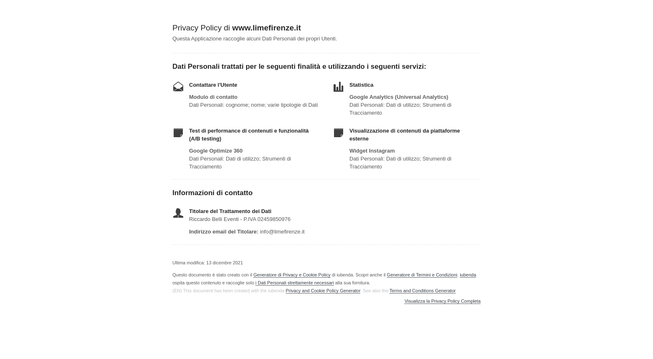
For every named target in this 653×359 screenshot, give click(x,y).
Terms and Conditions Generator (422, 290)
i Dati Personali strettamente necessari (294, 282)
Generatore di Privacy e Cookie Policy (291, 274)
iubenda (468, 274)
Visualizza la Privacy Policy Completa (442, 301)
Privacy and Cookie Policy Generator (323, 290)
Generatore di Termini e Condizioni (422, 274)
